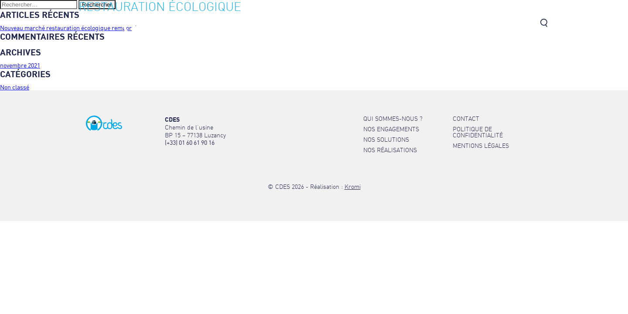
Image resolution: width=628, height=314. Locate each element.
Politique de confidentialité (478, 132)
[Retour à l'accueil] (157, 35)
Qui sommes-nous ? (279, 24)
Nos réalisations (475, 24)
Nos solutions (413, 24)
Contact (522, 24)
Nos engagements (349, 24)
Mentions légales (481, 146)
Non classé (14, 87)
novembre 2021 (20, 65)
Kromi (353, 187)
